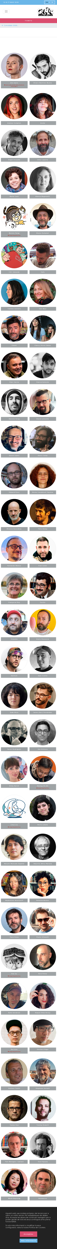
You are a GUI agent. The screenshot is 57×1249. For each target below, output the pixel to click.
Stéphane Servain (43, 1088)
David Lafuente (43, 419)
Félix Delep (42, 529)
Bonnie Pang (14, 234)
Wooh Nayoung (14, 1198)
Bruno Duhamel (43, 233)
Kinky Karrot (14, 786)
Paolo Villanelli (43, 937)
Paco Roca (14, 937)
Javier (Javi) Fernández (42, 712)
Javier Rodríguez (14, 749)
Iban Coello (42, 676)
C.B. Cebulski (14, 272)
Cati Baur (43, 309)
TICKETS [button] (28, 20)
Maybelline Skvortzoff (14, 900)
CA (47, 2)
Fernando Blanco (14, 566)
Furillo (42, 602)
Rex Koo (14, 1050)
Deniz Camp (43, 455)
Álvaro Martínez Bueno (43, 83)
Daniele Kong (14, 419)
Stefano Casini (14, 1088)
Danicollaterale (43, 382)
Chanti (14, 345)
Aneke (42, 123)
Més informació (28, 1240)
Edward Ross (14, 492)
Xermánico (42, 1198)
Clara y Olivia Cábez (43, 345)
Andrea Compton (14, 123)
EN (52, 2)
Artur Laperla (42, 160)
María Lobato (42, 825)
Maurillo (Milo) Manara (43, 864)
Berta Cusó (14, 196)
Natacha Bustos (42, 900)
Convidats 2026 (9, 25)
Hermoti (14, 676)
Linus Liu (14, 826)
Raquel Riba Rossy (42, 1013)
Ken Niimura (43, 749)
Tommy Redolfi (43, 1125)
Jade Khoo (14, 712)
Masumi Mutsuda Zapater (14, 864)
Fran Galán (42, 566)
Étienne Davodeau (14, 529)
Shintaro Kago (42, 1049)
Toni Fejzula (43, 1162)
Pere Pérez (42, 974)
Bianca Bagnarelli (43, 196)
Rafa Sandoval (14, 1013)
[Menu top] (6, 11)
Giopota (14, 639)
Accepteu (28, 1234)
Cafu (43, 272)
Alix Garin (14, 84)
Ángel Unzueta (14, 160)
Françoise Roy (14, 602)
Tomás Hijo (14, 1125)
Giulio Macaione (42, 639)
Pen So (14, 975)
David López (14, 455)
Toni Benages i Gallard (14, 1162)
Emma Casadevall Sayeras (42, 492)
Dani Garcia (14, 382)
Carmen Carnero (14, 309)
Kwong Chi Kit (43, 787)
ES (50, 2)
